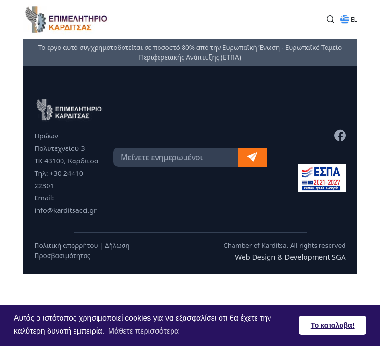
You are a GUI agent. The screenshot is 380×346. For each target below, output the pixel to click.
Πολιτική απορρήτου (66, 245)
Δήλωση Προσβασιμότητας (82, 250)
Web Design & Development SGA (290, 256)
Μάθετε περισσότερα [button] (143, 331)
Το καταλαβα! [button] (333, 325)
